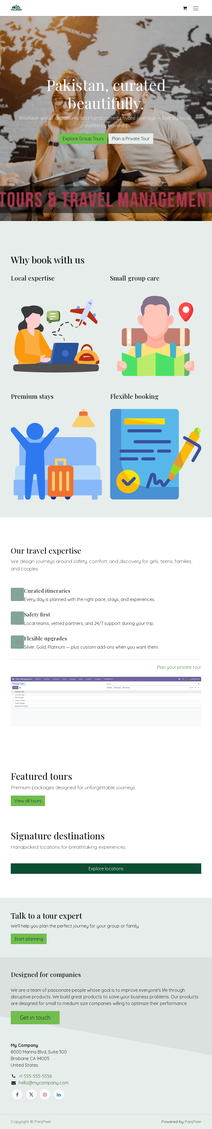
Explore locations (106, 868)
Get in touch (35, 1017)
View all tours (27, 801)
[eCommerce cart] (184, 8)
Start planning (28, 939)
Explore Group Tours (83, 138)
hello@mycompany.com (43, 1082)
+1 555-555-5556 (35, 1076)
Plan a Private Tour (131, 138)
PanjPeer (193, 1121)
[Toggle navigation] (195, 8)
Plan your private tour (179, 667)
